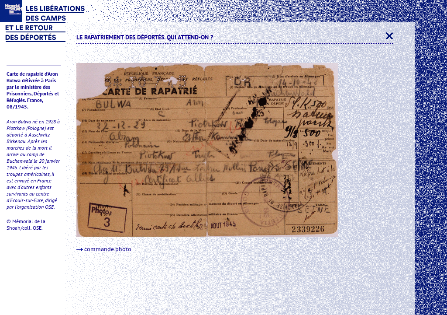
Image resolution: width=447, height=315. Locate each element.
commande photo (103, 249)
